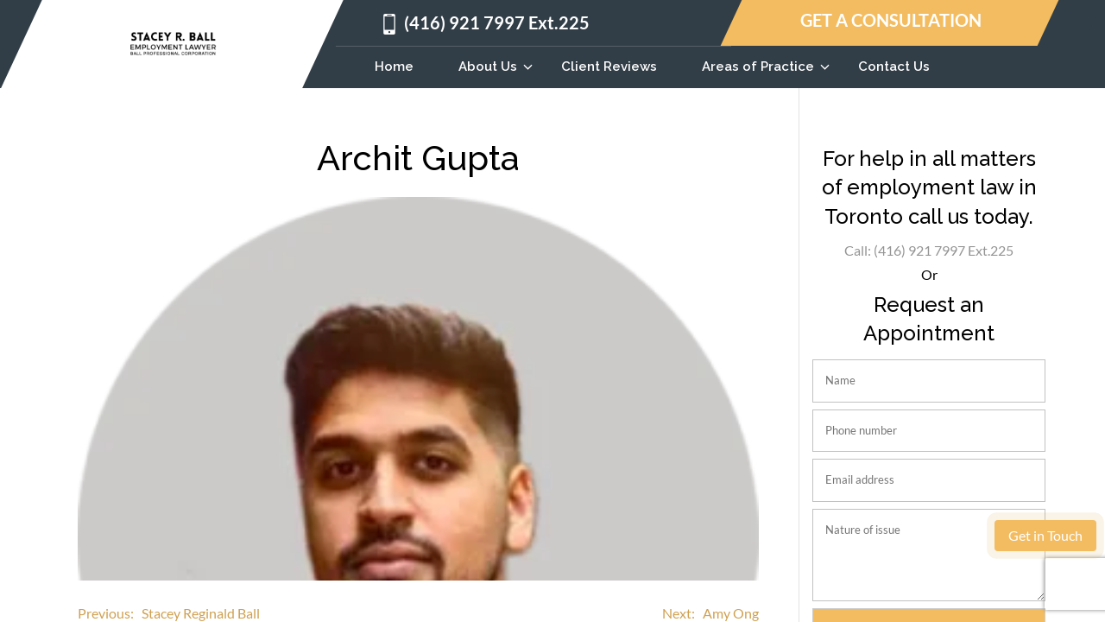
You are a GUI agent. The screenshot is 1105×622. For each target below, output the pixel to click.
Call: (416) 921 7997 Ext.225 (928, 250)
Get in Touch (1045, 535)
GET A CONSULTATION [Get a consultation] (891, 20)
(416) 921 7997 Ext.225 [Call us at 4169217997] (497, 22)
